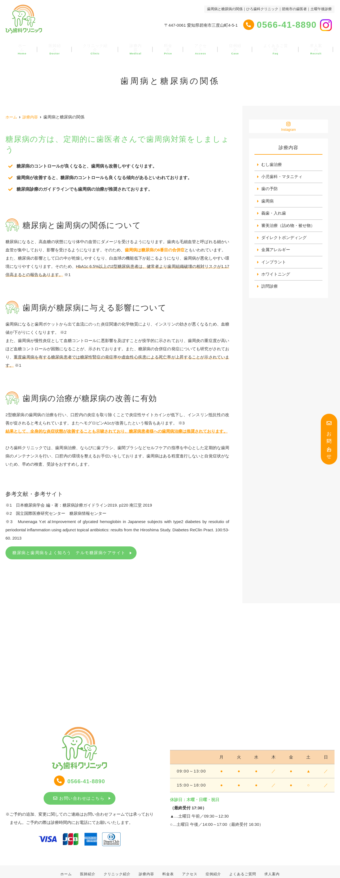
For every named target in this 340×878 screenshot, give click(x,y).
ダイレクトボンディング (284, 239)
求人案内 (308, 46)
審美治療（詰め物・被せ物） (288, 226)
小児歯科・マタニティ (281, 177)
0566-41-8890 (79, 781)
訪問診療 (269, 288)
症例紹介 (230, 46)
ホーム (29, 46)
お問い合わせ (329, 439)
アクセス (197, 46)
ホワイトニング (275, 276)
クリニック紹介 (98, 46)
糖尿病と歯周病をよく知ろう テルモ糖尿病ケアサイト (69, 552)
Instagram (288, 126)
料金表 (168, 46)
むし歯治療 (271, 164)
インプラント (273, 263)
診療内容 (137, 46)
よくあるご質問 (269, 46)
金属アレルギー (275, 251)
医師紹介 (59, 46)
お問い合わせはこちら (78, 798)
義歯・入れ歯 (273, 214)
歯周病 (267, 201)
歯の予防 (269, 189)
